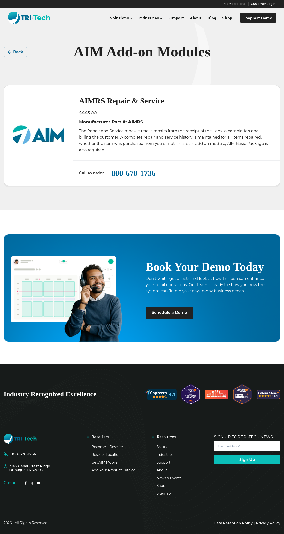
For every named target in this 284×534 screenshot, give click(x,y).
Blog (211, 17)
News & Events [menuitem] (169, 478)
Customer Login (263, 4)
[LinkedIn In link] (26, 482)
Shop (227, 17)
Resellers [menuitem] (100, 437)
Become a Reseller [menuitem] (107, 447)
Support (176, 17)
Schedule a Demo (169, 312)
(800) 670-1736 (22, 454)
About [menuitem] (162, 470)
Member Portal (235, 4)
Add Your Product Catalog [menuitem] (113, 470)
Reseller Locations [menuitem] (106, 454)
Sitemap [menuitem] (164, 493)
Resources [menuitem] (166, 437)
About (196, 17)
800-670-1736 (134, 173)
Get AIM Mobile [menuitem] (104, 462)
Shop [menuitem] (161, 485)
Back (15, 52)
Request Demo (258, 17)
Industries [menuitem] (165, 454)
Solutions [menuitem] (164, 447)
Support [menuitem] (163, 462)
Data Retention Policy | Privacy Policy (247, 523)
